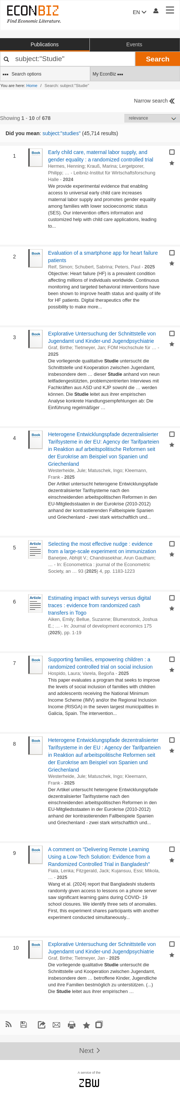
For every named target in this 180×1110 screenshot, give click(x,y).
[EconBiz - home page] (33, 13)
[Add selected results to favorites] (171, 162)
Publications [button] (45, 44)
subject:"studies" (62, 133)
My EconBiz (108, 74)
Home (31, 85)
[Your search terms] (67, 58)
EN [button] (140, 12)
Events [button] (134, 44)
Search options (22, 74)
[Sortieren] (152, 118)
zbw (89, 1083)
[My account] (155, 10)
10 (14, 948)
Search (157, 59)
